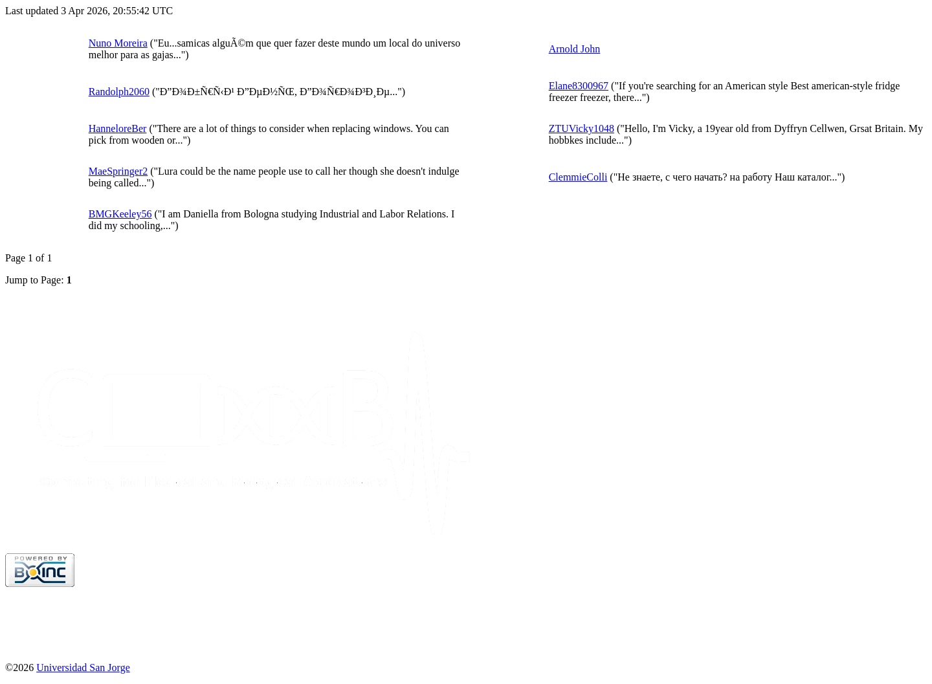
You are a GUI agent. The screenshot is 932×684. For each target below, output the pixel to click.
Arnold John (575, 48)
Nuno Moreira (118, 43)
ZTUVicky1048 (581, 128)
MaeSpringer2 (118, 171)
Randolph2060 (119, 91)
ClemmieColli (578, 176)
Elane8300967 (578, 85)
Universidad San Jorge (83, 667)
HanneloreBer (118, 128)
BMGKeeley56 (120, 213)
